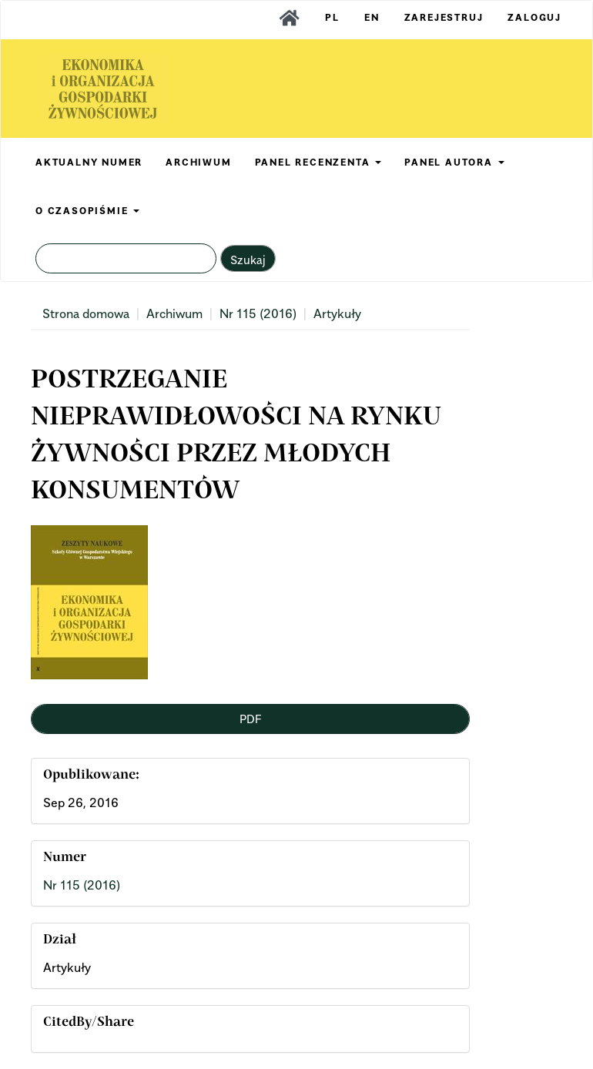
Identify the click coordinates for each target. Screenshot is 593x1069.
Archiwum (174, 313)
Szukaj (248, 259)
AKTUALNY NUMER (88, 162)
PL (332, 17)
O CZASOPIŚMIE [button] (87, 210)
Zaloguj (534, 17)
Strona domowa (85, 313)
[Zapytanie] (125, 258)
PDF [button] (250, 719)
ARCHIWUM (198, 162)
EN (372, 17)
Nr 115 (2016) (257, 313)
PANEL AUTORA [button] (454, 162)
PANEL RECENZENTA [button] (318, 162)
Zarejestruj (444, 17)
